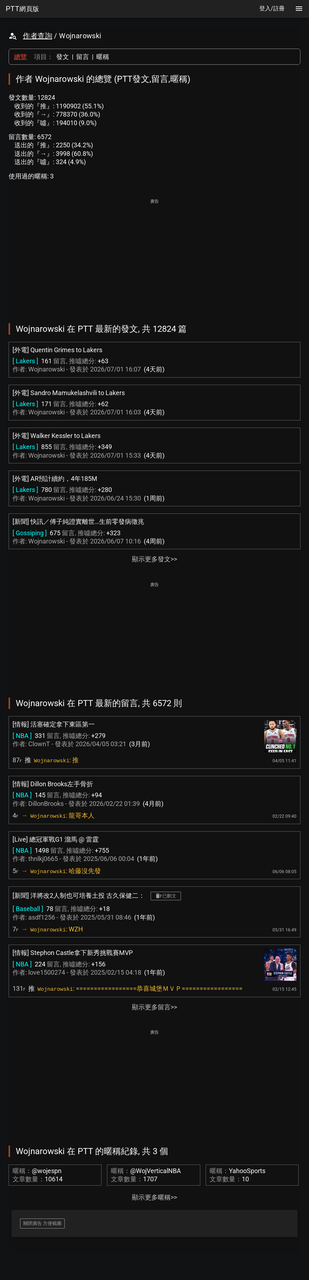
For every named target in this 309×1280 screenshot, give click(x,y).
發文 (62, 56)
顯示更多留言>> (154, 1007)
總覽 (20, 56)
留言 (82, 56)
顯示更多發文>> (154, 559)
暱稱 (102, 56)
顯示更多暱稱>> (154, 1197)
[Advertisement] (154, 256)
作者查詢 (37, 35)
